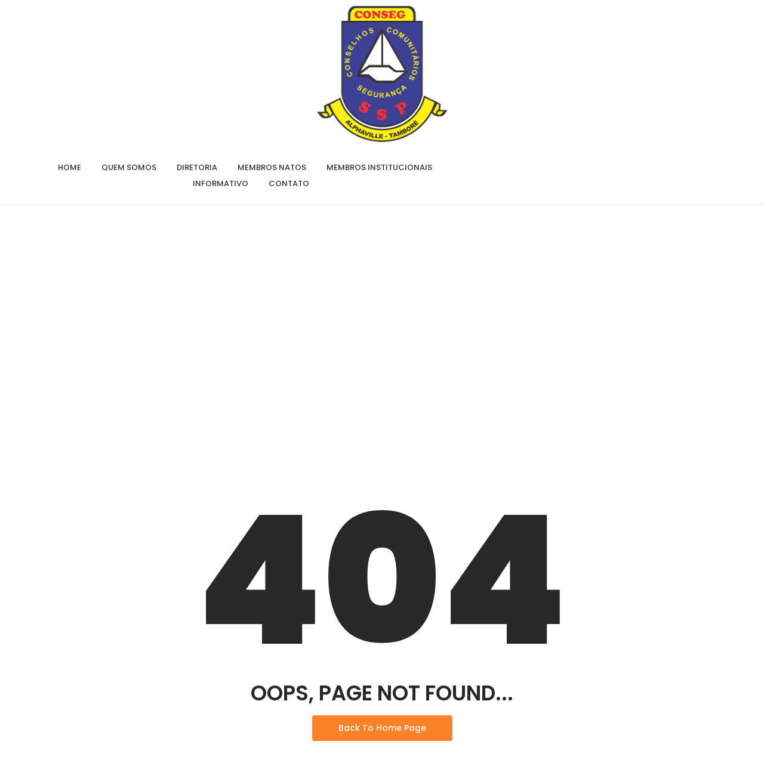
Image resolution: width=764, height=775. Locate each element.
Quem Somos (128, 167)
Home (69, 167)
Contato (289, 183)
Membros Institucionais (379, 167)
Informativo (220, 183)
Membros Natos (272, 167)
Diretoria (197, 167)
